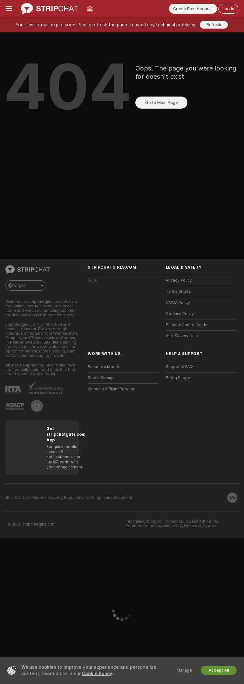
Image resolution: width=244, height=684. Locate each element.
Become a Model (103, 367)
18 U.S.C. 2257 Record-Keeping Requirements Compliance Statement (68, 497)
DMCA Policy (178, 302)
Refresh (214, 24)
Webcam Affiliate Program (111, 389)
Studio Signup (101, 378)
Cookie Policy (97, 673)
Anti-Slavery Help (182, 336)
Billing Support (179, 378)
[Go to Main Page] (49, 8)
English (26, 285)
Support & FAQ (179, 367)
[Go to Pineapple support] (37, 406)
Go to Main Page (161, 102)
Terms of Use (178, 291)
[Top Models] (89, 8)
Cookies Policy (180, 314)
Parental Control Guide (186, 325)
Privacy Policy (179, 280)
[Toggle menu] (9, 8)
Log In (228, 8)
